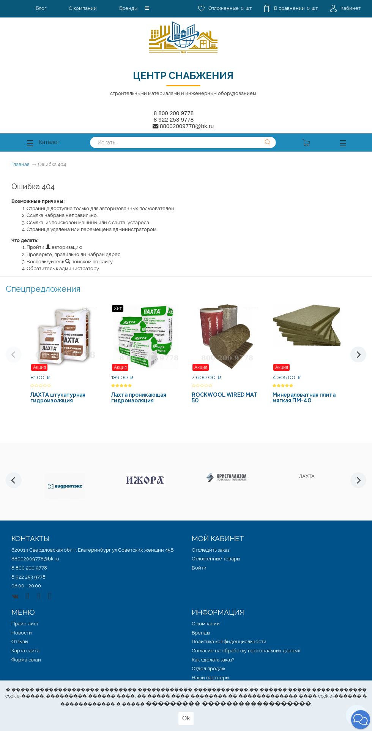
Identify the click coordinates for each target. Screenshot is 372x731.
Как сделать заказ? (213, 660)
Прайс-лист (25, 624)
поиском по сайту (88, 261)
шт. (225, 8)
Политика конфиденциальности (229, 641)
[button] (147, 8)
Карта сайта (25, 650)
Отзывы (19, 641)
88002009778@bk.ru (35, 559)
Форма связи (26, 660)
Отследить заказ (210, 550)
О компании (83, 8)
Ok (186, 718)
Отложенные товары (216, 559)
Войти (199, 568)
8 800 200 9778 (174, 113)
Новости (21, 633)
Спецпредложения (43, 289)
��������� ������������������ (228, 703)
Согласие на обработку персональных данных (246, 650)
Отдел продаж (208, 668)
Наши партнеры (210, 677)
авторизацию (64, 247)
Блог (41, 8)
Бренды (128, 8)
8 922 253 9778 (174, 119)
